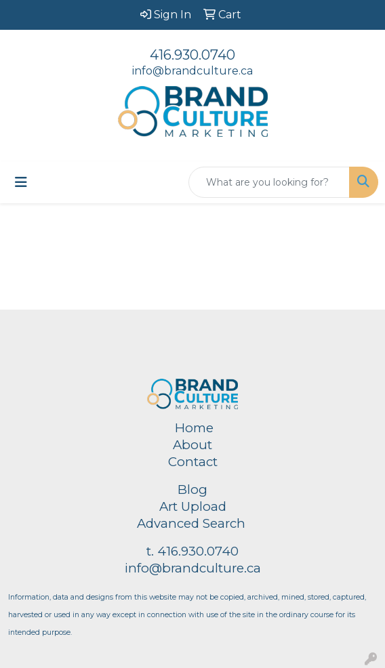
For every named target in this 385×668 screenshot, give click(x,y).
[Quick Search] (269, 182)
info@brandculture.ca (192, 70)
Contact (193, 461)
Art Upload (192, 506)
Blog (192, 489)
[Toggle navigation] (21, 182)
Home (194, 428)
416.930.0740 (192, 55)
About (192, 445)
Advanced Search (191, 523)
